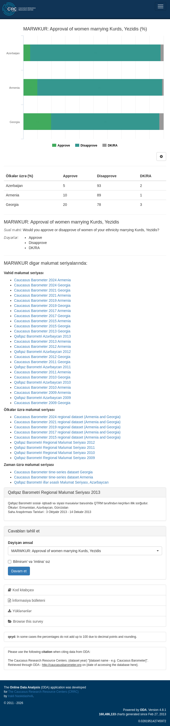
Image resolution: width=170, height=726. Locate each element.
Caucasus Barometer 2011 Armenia (42, 372)
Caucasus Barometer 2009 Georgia (42, 403)
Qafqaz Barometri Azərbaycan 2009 (42, 398)
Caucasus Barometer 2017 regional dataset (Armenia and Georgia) (67, 432)
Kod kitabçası (21, 590)
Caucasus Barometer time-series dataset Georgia (53, 472)
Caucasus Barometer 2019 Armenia (42, 300)
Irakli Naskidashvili (20, 696)
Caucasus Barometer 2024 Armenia (42, 280)
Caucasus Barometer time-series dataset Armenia (53, 477)
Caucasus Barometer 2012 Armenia (42, 346)
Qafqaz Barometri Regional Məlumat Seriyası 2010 (54, 453)
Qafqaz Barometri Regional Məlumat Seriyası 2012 (54, 442)
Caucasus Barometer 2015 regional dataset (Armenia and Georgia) (67, 437)
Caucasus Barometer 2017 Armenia (42, 311)
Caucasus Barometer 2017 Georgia (42, 316)
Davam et (19, 571)
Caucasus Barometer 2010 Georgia (42, 377)
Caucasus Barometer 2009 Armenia (42, 392)
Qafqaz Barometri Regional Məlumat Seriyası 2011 (54, 447)
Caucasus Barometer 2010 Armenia (42, 387)
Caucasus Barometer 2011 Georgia (42, 362)
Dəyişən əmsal (20, 543)
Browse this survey (25, 621)
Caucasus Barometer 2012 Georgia (42, 357)
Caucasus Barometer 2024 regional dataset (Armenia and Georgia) (67, 417)
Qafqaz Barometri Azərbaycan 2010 (42, 382)
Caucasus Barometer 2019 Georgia (42, 306)
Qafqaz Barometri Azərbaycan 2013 (42, 336)
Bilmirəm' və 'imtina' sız (29, 562)
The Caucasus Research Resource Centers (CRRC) (43, 692)
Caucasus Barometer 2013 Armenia (42, 341)
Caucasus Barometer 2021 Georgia (42, 290)
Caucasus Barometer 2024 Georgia (42, 285)
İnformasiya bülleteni (26, 600)
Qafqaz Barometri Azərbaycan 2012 (42, 352)
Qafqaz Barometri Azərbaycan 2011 (42, 367)
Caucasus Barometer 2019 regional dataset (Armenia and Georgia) (67, 427)
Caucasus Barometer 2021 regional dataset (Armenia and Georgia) (67, 422)
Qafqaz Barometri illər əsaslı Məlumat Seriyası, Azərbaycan (61, 482)
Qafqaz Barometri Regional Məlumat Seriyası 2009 (54, 458)
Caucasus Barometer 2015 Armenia (42, 321)
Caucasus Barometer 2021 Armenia (42, 295)
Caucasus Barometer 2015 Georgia (42, 326)
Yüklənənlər (20, 611)
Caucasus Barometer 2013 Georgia (42, 331)
